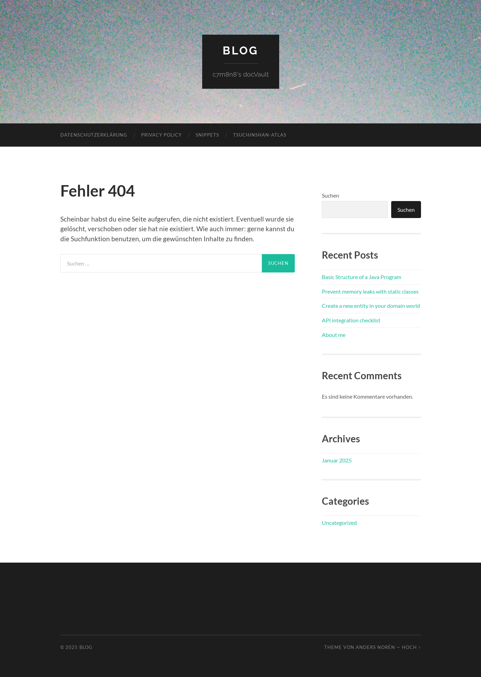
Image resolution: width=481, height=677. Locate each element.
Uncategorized (339, 522)
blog (240, 50)
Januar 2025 (337, 460)
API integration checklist (351, 320)
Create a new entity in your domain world (371, 305)
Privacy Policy (161, 135)
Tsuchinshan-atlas (259, 135)
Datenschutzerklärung (93, 135)
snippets (207, 135)
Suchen (330, 195)
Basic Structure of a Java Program (361, 277)
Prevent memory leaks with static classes (370, 291)
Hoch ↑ (411, 647)
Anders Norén (375, 647)
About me (333, 334)
